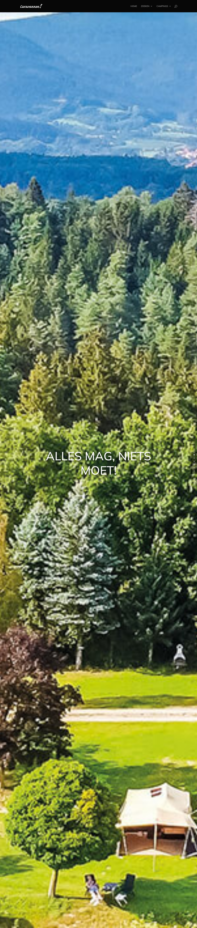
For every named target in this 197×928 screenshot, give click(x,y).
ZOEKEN (145, 6)
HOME (134, 6)
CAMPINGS (162, 6)
